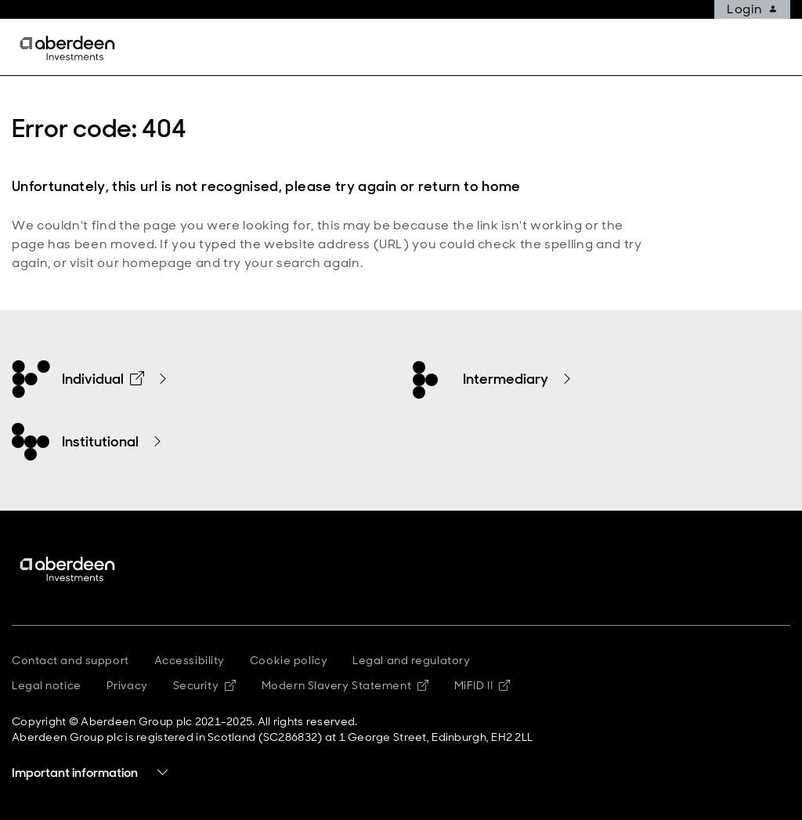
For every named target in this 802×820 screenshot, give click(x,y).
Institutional (100, 441)
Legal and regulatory (411, 660)
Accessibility (189, 660)
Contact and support (70, 660)
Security (205, 685)
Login (758, 9)
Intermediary (505, 379)
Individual (103, 379)
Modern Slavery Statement (345, 685)
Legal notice (46, 685)
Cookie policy (288, 660)
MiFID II (482, 685)
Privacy (127, 685)
